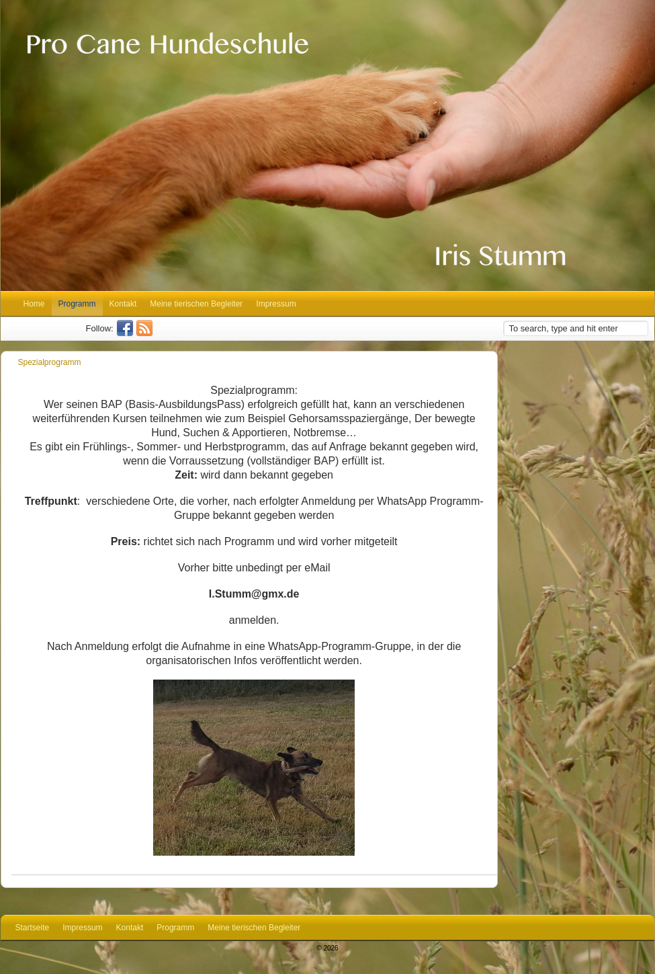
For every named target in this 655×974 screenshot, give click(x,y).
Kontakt (123, 304)
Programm (77, 304)
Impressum (276, 304)
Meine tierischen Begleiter (196, 304)
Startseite (32, 927)
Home (34, 304)
